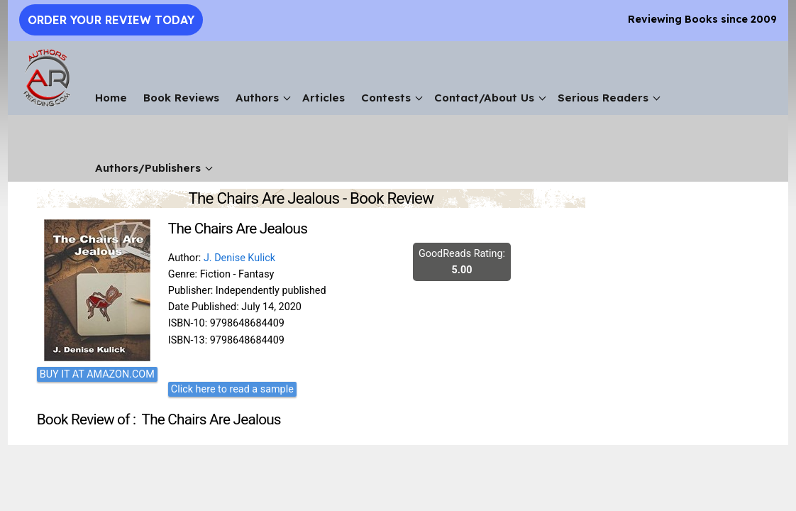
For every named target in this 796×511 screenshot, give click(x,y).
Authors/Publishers (148, 168)
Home (111, 97)
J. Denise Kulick (239, 258)
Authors (257, 97)
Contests (386, 97)
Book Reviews (181, 97)
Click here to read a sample (232, 389)
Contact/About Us (484, 97)
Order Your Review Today (111, 20)
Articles (323, 97)
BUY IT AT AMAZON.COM (97, 374)
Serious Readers (603, 97)
